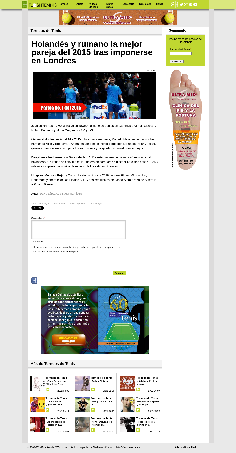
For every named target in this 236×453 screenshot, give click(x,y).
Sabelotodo (145, 4)
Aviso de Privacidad (185, 447)
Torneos (63, 4)
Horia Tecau (59, 203)
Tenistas (78, 4)
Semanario (128, 4)
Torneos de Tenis (56, 377)
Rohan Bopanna (76, 203)
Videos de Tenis (94, 5)
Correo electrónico (181, 49)
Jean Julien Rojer (40, 203)
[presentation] (62, 261)
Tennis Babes (109, 5)
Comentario (38, 218)
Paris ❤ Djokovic (100, 381)
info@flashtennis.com (128, 447)
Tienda (159, 4)
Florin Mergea (95, 203)
